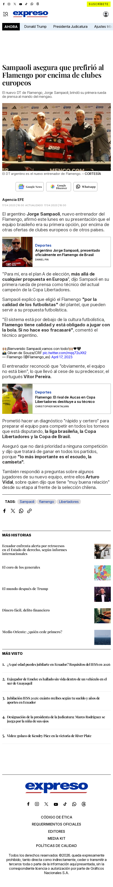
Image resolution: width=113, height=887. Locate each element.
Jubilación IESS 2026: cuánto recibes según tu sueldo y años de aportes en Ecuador (53, 700)
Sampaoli (27, 501)
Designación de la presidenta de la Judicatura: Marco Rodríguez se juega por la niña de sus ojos (56, 719)
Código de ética (56, 817)
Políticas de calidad (56, 846)
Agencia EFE (13, 199)
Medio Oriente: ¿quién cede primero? (32, 631)
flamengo (46, 501)
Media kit (57, 838)
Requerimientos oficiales (56, 824)
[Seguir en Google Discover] (58, 186)
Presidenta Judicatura (70, 26)
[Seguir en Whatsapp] (85, 186)
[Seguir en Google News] (30, 186)
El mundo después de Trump (25, 588)
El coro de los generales (21, 567)
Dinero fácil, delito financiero (26, 610)
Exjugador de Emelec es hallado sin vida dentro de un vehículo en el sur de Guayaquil (57, 681)
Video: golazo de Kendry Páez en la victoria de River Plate (49, 735)
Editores (56, 831)
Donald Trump (35, 26)
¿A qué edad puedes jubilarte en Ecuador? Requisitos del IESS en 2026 (58, 664)
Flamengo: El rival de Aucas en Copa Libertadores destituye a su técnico (65, 399)
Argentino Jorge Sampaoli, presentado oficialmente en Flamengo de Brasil (67, 252)
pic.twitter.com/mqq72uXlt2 (64, 353)
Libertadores (69, 501)
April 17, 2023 (62, 357)
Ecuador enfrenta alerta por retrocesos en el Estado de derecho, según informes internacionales (34, 549)
